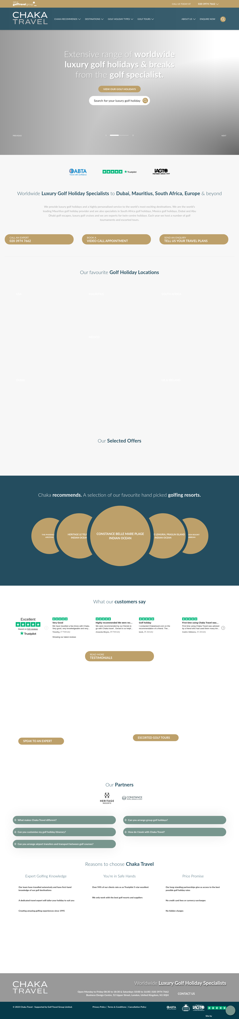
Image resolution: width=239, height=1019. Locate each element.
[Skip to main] (30, 18)
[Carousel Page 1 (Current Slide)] (114, 135)
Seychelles (53, 711)
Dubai (122, 193)
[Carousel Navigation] (119, 574)
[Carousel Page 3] (124, 135)
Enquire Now (207, 19)
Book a (115, 239)
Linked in (217, 993)
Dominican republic (28, 711)
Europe (192, 193)
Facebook (204, 993)
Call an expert (38, 239)
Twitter (211, 993)
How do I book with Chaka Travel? (146, 831)
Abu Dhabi (40, 725)
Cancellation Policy (137, 1007)
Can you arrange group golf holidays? (148, 819)
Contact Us (186, 993)
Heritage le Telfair (27, 732)
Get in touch (230, 1010)
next (218, 136)
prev (22, 136)
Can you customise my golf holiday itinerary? (42, 831)
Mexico (156, 211)
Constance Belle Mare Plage (44, 728)
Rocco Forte (167, 20)
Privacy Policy (99, 1007)
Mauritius (142, 193)
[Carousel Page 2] (119, 135)
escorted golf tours (148, 704)
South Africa (168, 193)
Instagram (223, 993)
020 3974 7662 (160, 991)
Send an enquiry (192, 239)
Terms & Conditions (117, 1007)
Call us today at (193, 4)
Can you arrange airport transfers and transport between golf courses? (55, 843)
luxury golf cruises (83, 215)
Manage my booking (224, 4)
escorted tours (129, 219)
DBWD (219, 1016)
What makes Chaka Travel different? (37, 819)
